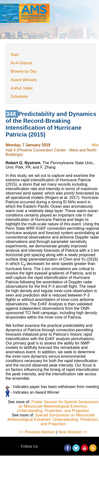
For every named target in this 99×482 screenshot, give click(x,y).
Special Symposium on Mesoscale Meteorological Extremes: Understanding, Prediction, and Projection (53, 419)
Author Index (22, 88)
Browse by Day (24, 71)
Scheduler (19, 96)
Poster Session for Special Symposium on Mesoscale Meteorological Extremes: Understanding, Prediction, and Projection (58, 406)
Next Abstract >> (72, 432)
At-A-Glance (21, 63)
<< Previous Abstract (37, 432)
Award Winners (24, 80)
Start (15, 55)
